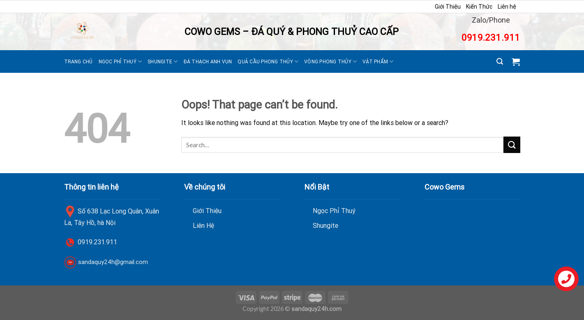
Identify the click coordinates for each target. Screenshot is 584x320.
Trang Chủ (78, 61)
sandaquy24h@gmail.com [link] (113, 262)
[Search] (499, 61)
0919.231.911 (491, 37)
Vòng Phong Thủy (330, 61)
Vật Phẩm (377, 61)
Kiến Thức (479, 6)
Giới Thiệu (448, 6)
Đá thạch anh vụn (208, 61)
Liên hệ (507, 6)
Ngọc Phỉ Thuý (120, 61)
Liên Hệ (203, 225)
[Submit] (511, 145)
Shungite (163, 61)
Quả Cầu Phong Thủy (268, 61)
